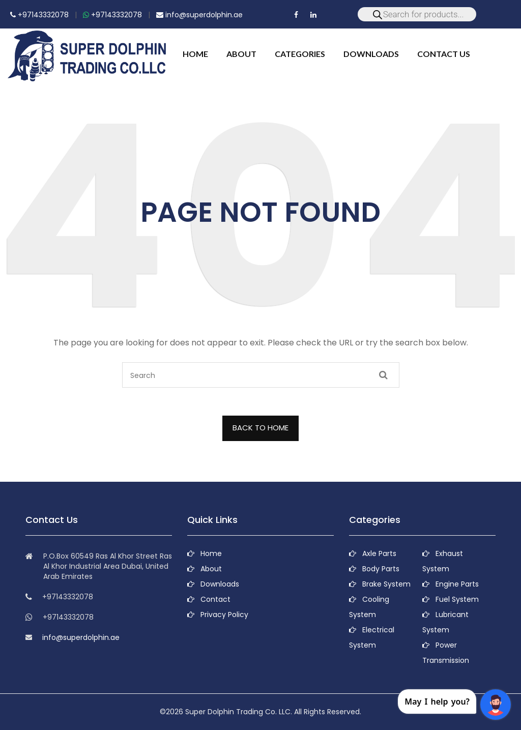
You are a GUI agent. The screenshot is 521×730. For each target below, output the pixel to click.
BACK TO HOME (260, 427)
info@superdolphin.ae (199, 15)
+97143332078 (39, 15)
